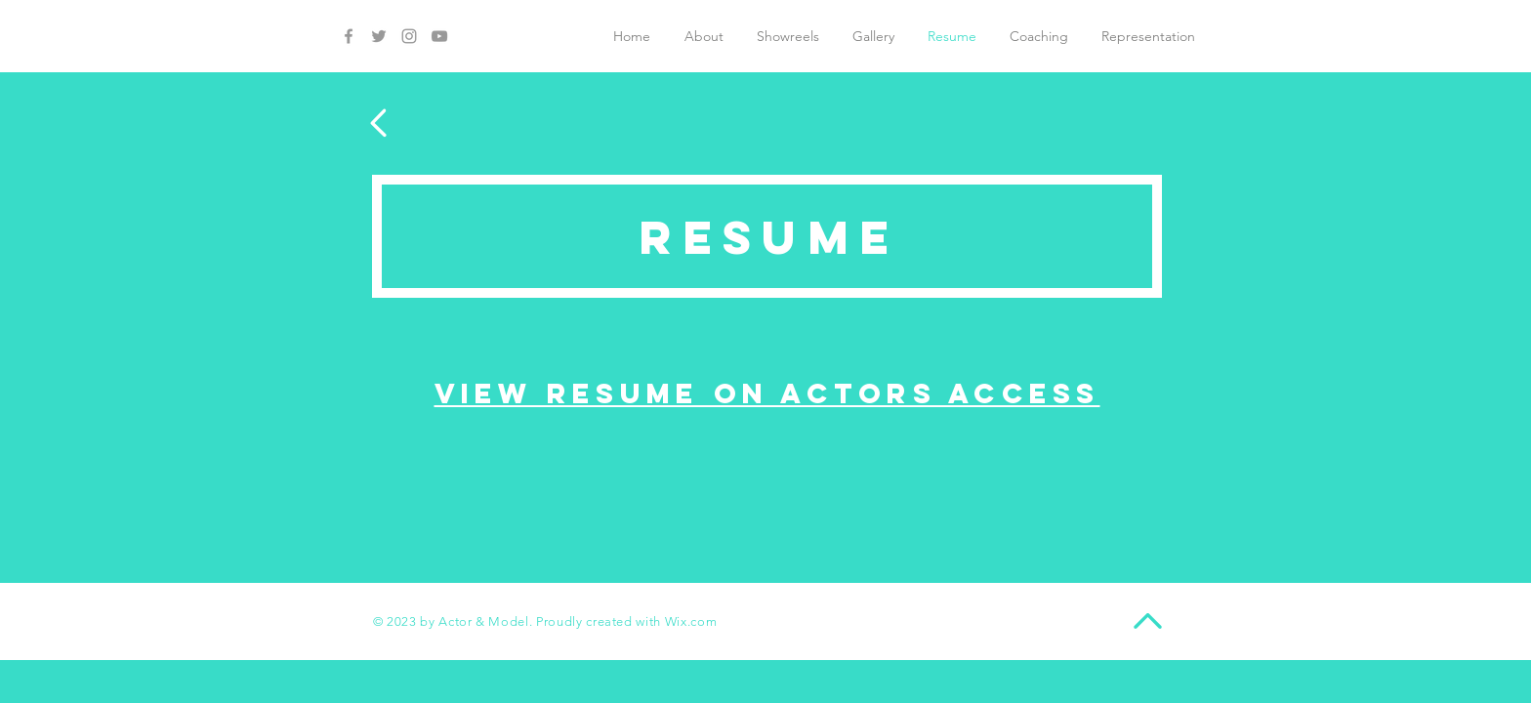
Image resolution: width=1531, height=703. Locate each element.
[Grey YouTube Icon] (439, 36)
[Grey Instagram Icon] (409, 36)
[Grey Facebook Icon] (348, 36)
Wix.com (691, 621)
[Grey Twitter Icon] (379, 36)
